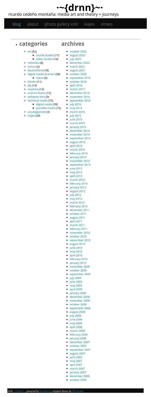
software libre (36, 97)
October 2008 (78, 304)
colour (32, 66)
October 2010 (78, 236)
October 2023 (78, 51)
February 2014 (79, 153)
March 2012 (77, 202)
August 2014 (77, 142)
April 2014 (76, 146)
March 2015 (77, 123)
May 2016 (76, 108)
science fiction (37, 93)
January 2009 (78, 293)
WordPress (45, 391)
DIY (29, 85)
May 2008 (76, 323)
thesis (40, 78)
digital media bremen (41, 74)
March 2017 (77, 89)
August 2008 (77, 312)
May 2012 (76, 198)
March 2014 (77, 149)
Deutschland (35, 70)
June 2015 (76, 119)
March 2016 (77, 112)
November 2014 (80, 134)
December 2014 (80, 131)
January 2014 (78, 157)
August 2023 (77, 55)
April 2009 (76, 289)
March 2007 (77, 368)
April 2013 (76, 176)
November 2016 (80, 97)
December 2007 (80, 342)
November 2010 (80, 232)
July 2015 (75, 115)
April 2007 (76, 365)
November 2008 (80, 300)
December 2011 (80, 210)
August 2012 (77, 191)
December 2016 (80, 93)
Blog (17, 24)
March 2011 (77, 225)
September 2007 (80, 349)
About (32, 24)
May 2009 (76, 285)
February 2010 (79, 259)
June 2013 (76, 168)
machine (33, 89)
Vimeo (106, 24)
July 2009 (75, 278)
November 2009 (80, 266)
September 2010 (80, 240)
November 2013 (80, 161)
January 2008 (78, 338)
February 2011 (79, 229)
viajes (89, 24)
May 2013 (76, 172)
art (29, 51)
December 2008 (80, 297)
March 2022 (77, 66)
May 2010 (76, 251)
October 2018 (78, 81)
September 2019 (80, 78)
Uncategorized (37, 112)
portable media (46, 108)
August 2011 (77, 217)
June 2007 (76, 357)
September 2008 (80, 308)
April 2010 (76, 255)
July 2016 (75, 104)
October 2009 (78, 270)
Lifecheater (78, 391)
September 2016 (80, 100)
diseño (32, 81)
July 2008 (75, 316)
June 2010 (76, 248)
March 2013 (77, 180)
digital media (44, 104)
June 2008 (76, 319)
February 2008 (79, 334)
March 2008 (77, 331)
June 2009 (76, 282)
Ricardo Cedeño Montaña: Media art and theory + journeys (63, 14)
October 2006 (78, 380)
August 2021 (77, 70)
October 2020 (78, 74)
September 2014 (80, 138)
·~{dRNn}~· (79, 7)
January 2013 (78, 187)
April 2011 (76, 221)
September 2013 (80, 165)
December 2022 (80, 63)
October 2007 (78, 346)
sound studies (45, 55)
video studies (44, 59)
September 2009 (80, 274)
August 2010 (77, 244)
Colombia (33, 63)
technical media (38, 100)
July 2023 (75, 59)
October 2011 (78, 214)
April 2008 (76, 327)
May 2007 (76, 361)
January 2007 (78, 372)
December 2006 (80, 376)
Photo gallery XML (61, 24)
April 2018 (76, 85)
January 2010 (78, 263)
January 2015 (78, 127)
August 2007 (77, 353)
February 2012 (79, 206)
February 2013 (79, 183)
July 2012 (75, 195)
